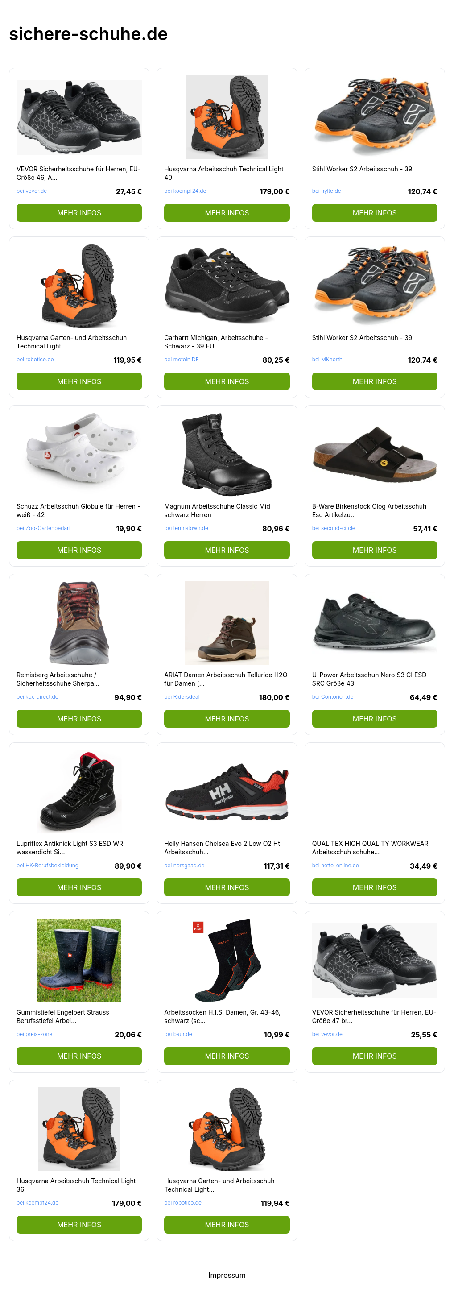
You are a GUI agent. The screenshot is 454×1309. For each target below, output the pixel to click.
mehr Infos (79, 212)
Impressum (227, 1275)
